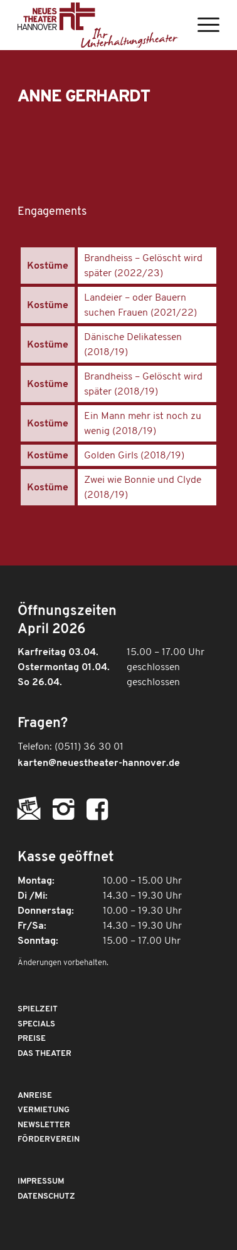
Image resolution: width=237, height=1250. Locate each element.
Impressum (41, 1181)
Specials (36, 1024)
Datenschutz (46, 1196)
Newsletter (44, 1125)
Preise (32, 1039)
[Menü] (202, 25)
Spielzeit (38, 1009)
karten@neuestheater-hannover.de (99, 763)
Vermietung (44, 1110)
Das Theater (44, 1054)
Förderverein (49, 1139)
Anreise (35, 1096)
